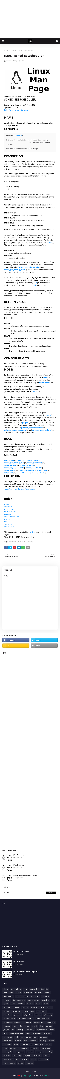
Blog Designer (27, 1076)
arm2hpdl (33, 989)
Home (27, 1072)
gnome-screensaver (42, 1019)
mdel (25, 1041)
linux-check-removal (16, 1033)
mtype (16, 1044)
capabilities (21, 473)
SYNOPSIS (8, 507)
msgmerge (7, 1044)
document (12, 542)
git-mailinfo (7, 1015)
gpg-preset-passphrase (12, 1022)
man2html (32, 532)
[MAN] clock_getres (21, 855)
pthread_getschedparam (15, 430)
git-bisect (34, 1007)
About (33, 1072)
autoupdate (44, 989)
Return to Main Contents (18, 110)
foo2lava (30, 1004)
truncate (25, 1059)
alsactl (6, 989)
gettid (48, 415)
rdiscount (7, 1056)
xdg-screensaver (9, 1063)
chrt (6, 460)
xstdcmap (29, 1063)
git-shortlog (48, 1015)
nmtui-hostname (26, 1044)
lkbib (28, 1033)
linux (19, 542)
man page (10, 50)
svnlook (46, 1056)
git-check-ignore (45, 1007)
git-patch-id (28, 1015)
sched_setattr (45, 382)
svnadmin (37, 1056)
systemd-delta (8, 1059)
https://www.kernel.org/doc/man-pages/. (19, 489)
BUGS (6, 522)
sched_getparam (27, 465)
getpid (25, 422)
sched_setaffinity (33, 468)
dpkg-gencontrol (33, 1000)
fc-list (12, 1004)
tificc (17, 1059)
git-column (16, 1011)
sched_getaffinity (34, 463)
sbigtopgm (27, 1056)
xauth (46, 1059)
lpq (22, 1037)
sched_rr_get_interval (13, 468)
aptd (25, 989)
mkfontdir (33, 1041)
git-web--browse (9, 1019)
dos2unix (7, 1000)
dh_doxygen (35, 996)
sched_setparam (26, 470)
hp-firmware (24, 1026)
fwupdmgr (7, 1007)
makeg (28, 1037)
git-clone (6, 1011)
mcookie (18, 1041)
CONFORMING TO (11, 517)
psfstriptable (40, 1052)
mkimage (43, 1041)
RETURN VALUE (10, 512)
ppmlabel (24, 1048)
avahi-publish (8, 993)
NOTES (7, 519)
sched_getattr (10, 465)
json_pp (6, 1030)
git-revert (38, 1015)
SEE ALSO (8, 524)
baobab (18, 993)
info (41, 1026)
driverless (45, 1000)
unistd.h (36, 391)
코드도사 (9, 61)
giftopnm (25, 1007)
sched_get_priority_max (14, 270)
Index (6, 110)
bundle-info (28, 993)
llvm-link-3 (47, 1033)
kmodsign (20, 1030)
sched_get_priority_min (29, 267)
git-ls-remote (41, 1011)
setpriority (8, 473)
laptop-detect (42, 1030)
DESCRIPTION (9, 509)
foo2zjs (38, 1004)
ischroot (48, 1026)
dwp (53, 1000)
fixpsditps (20, 1004)
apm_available (16, 989)
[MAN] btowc (18, 865)
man (23, 542)
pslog (49, 1052)
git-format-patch (28, 1011)
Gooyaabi (47, 1076)
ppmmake (34, 1048)
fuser (46, 1004)
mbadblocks (8, 1041)
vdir (40, 1059)
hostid (15, 1026)
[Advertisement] (30, 19)
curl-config (24, 996)
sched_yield (42, 470)
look (16, 1037)
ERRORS (7, 514)
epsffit (6, 1004)
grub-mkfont (27, 1022)
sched (49, 242)
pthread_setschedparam (32, 427)
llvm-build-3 (37, 1033)
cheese (47, 993)
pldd (5, 1048)
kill (13, 1030)
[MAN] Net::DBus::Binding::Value (26, 875)
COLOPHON (9, 527)
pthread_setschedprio (41, 430)
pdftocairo (39, 1044)
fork (35, 283)
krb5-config (30, 1030)
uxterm (33, 1059)
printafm (30, 1052)
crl (16, 996)
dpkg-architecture (19, 1000)
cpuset (32, 473)
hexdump (7, 1026)
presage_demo (19, 1052)
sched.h (18, 136)
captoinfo (38, 993)
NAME (6, 504)
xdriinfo (20, 1063)
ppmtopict (7, 1052)
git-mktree (17, 1015)
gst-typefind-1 (39, 1022)
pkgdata (48, 1044)
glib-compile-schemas (25, 1019)
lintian (52, 1030)
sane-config (17, 1056)
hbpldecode (51, 1022)
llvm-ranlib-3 (8, 1037)
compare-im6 (8, 996)
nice (12, 460)
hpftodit (34, 1026)
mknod (51, 1041)
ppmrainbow (45, 1048)
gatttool (16, 1007)
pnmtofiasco (14, 1048)
